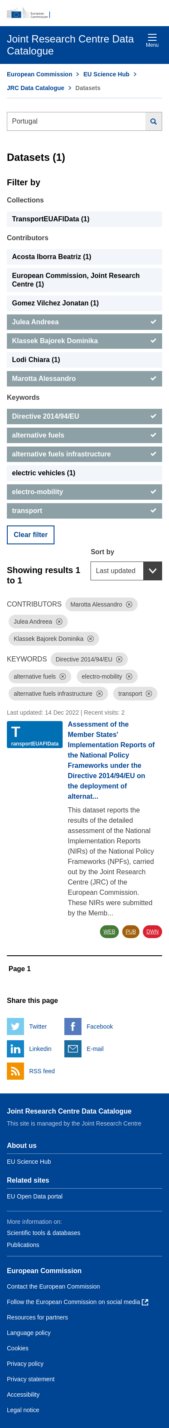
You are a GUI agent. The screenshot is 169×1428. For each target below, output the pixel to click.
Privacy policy (25, 1363)
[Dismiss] (129, 604)
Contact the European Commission (53, 1286)
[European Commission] (84, 13)
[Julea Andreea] (84, 322)
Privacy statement (30, 1379)
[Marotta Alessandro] (84, 378)
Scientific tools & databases (43, 1232)
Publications (23, 1244)
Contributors (27, 238)
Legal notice (23, 1410)
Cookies (18, 1348)
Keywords (23, 397)
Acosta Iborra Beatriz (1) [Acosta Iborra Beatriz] (51, 256)
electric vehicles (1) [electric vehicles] (43, 473)
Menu (152, 40)
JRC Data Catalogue (35, 88)
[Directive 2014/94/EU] (84, 416)
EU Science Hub (106, 74)
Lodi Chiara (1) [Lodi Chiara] (36, 359)
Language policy (29, 1332)
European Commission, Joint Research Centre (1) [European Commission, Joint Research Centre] (76, 280)
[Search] (153, 121)
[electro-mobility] (84, 492)
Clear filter (31, 534)
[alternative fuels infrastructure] (84, 454)
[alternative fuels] (84, 435)
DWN (152, 932)
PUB (131, 932)
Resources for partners (37, 1317)
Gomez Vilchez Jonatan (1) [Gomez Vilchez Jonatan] (55, 303)
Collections (25, 200)
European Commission (39, 74)
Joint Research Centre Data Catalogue (69, 1111)
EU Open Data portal (35, 1196)
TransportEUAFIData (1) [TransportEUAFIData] (50, 219)
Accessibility (23, 1394)
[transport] (84, 511)
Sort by (102, 552)
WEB (109, 932)
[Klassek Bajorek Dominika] (84, 341)
